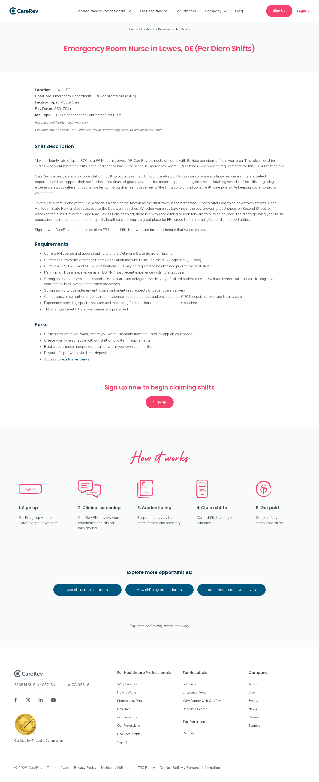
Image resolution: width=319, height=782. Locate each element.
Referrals (123, 709)
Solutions (189, 684)
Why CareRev (127, 684)
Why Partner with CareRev (202, 701)
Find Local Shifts (128, 734)
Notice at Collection (117, 767)
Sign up (159, 402)
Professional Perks (130, 701)
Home (133, 29)
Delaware (164, 29)
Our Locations (127, 717)
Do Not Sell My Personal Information (190, 767)
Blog (252, 692)
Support (254, 725)
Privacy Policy (85, 767)
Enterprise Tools (194, 692)
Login (303, 10)
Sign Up (279, 11)
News (253, 709)
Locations (147, 29)
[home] (23, 11)
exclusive (76, 359)
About (253, 684)
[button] (103, 11)
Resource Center (195, 709)
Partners (189, 733)
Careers (254, 717)
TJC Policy (146, 767)
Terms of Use (58, 767)
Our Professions (128, 725)
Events (253, 701)
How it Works (127, 692)
